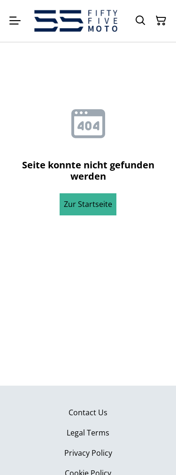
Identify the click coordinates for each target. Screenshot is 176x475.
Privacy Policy (88, 453)
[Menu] (15, 21)
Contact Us (88, 412)
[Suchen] (140, 20)
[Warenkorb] (161, 20)
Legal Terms (88, 433)
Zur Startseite (88, 204)
